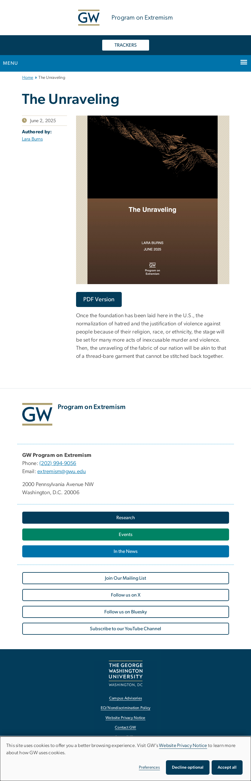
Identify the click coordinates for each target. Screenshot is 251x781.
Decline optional (188, 767)
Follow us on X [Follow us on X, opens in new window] (125, 595)
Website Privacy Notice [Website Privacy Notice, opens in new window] (125, 718)
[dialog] (125, 758)
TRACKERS (126, 45)
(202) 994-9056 (57, 463)
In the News (126, 551)
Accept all (227, 767)
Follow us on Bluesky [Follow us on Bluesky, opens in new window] (125, 611)
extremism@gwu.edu (61, 471)
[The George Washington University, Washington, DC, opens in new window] (125, 673)
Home (27, 78)
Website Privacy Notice (183, 745)
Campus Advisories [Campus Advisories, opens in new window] (125, 698)
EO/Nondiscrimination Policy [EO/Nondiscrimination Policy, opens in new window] (126, 708)
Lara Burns (32, 139)
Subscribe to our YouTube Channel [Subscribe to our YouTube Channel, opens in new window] (125, 628)
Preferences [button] (149, 767)
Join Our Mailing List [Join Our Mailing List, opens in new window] (125, 578)
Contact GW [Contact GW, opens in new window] (125, 728)
